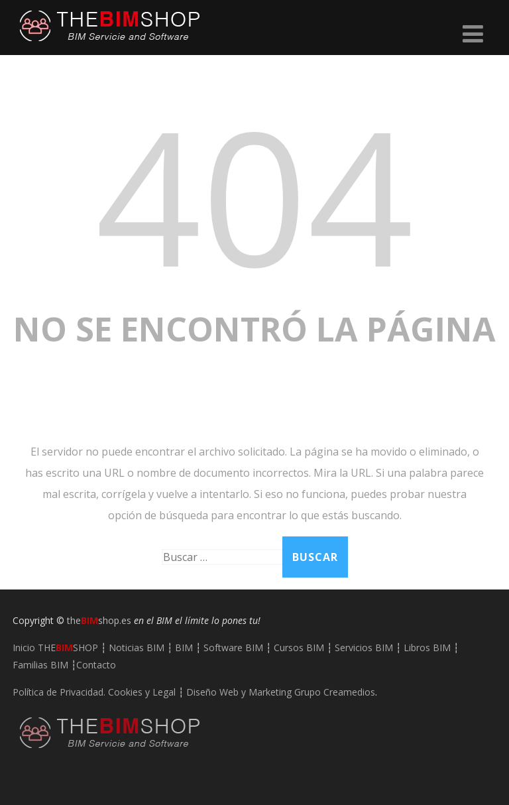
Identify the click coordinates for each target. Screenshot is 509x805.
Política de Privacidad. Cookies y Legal (94, 692)
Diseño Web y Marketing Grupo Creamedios (280, 692)
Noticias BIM (136, 647)
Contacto (96, 664)
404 (254, 194)
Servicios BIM (364, 647)
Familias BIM (40, 664)
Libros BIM (427, 647)
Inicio (55, 647)
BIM (184, 647)
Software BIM (233, 647)
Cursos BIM (299, 647)
